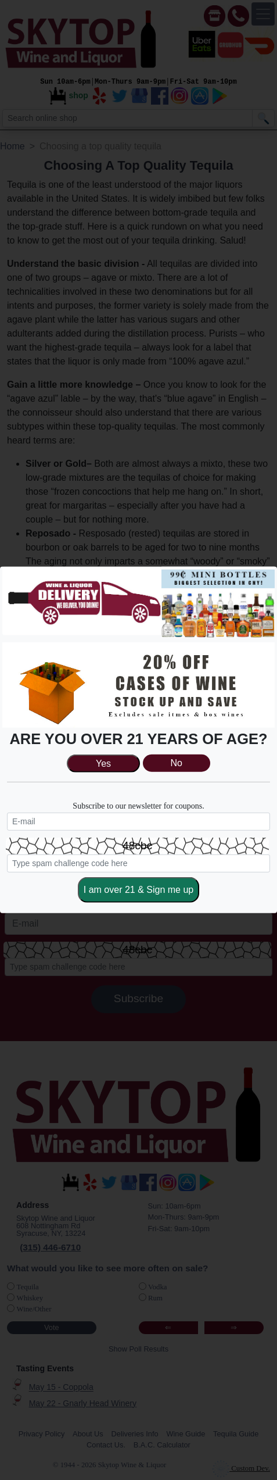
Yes (103, 763)
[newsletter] (138, 822)
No (176, 763)
